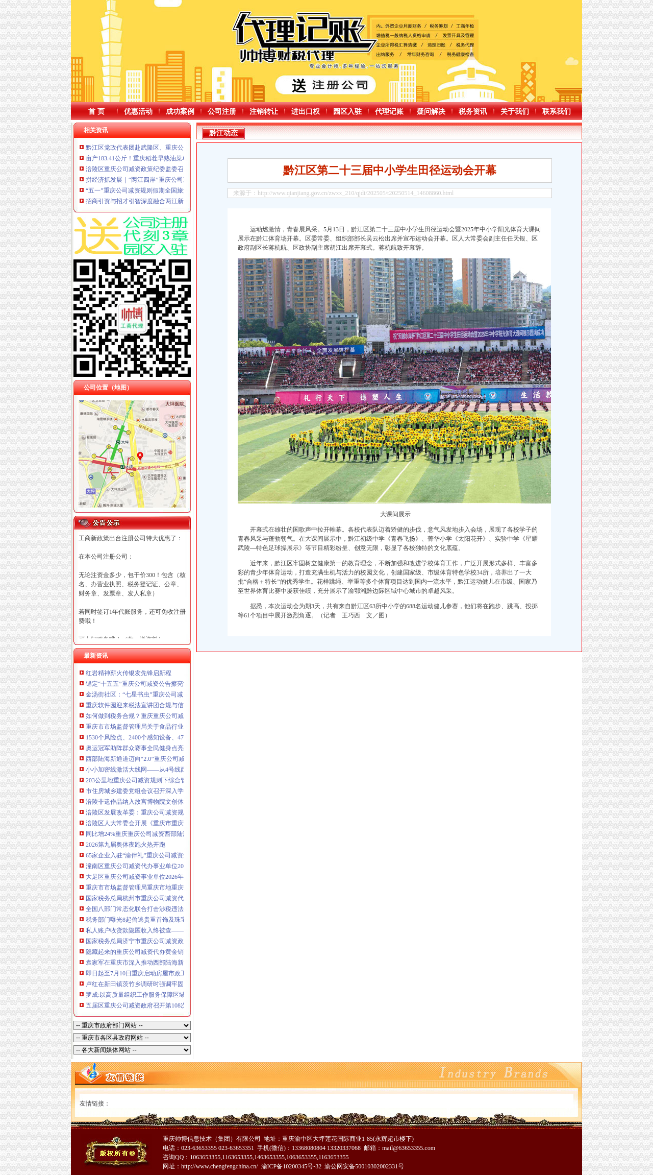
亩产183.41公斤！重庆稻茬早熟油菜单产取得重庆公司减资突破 (171, 158)
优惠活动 (138, 111)
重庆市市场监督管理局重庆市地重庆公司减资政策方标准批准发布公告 (180, 887)
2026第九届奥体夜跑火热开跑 (125, 844)
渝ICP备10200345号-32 (291, 1166)
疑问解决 (431, 111)
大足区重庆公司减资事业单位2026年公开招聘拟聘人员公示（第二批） (180, 876)
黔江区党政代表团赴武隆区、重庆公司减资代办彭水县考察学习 (171, 147)
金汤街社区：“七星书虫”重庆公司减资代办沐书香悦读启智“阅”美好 (177, 694)
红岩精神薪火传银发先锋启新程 (128, 673)
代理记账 (389, 111)
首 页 (96, 111)
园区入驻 (347, 111)
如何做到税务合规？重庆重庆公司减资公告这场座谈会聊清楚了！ (174, 716)
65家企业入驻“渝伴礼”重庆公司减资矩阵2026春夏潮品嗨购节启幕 (174, 855)
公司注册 (222, 111)
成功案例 (180, 111)
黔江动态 (223, 133)
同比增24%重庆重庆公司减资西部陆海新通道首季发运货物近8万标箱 (178, 833)
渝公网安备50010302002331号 (364, 1166)
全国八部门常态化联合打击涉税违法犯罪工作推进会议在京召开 (171, 909)
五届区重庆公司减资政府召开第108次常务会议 (148, 1005)
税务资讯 (473, 111)
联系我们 (556, 111)
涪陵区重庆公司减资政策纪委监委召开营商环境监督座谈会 (165, 169)
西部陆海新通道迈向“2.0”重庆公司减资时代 (144, 758)
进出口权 (305, 111)
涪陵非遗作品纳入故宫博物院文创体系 (138, 801)
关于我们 (514, 111)
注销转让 (263, 111)
